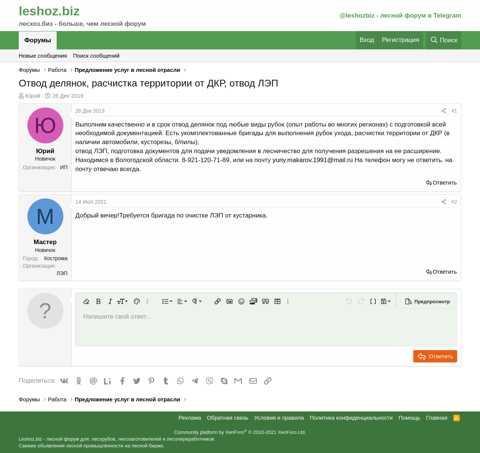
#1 (454, 111)
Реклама (189, 417)
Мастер (45, 242)
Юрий (32, 95)
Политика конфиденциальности (351, 417)
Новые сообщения (43, 55)
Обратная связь (228, 417)
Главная (436, 417)
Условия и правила (279, 417)
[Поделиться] (443, 111)
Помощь (409, 417)
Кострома (56, 258)
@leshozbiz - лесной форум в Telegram (400, 15)
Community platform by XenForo (240, 432)
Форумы (37, 40)
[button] (86, 301)
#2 (454, 202)
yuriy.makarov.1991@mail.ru (313, 160)
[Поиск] (443, 40)
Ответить (445, 182)
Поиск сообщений (96, 55)
